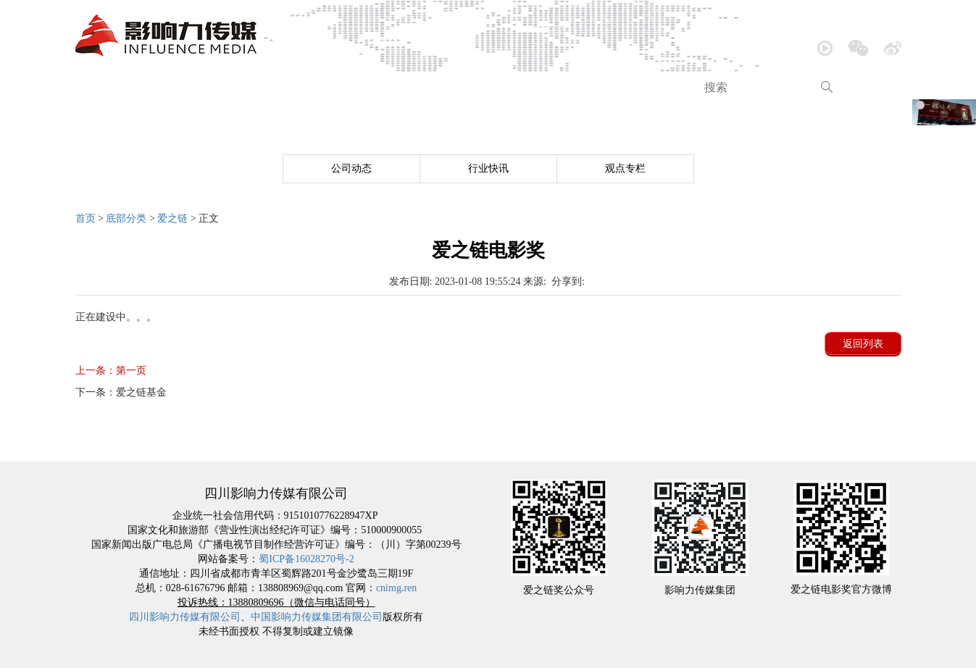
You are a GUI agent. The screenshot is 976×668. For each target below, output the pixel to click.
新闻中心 (245, 87)
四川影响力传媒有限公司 (185, 616)
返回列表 (863, 343)
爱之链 (172, 218)
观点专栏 (625, 168)
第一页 (110, 370)
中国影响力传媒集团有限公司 (317, 616)
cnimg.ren (396, 588)
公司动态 (351, 168)
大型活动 (401, 87)
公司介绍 (167, 87)
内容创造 (479, 87)
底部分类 (126, 218)
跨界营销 (635, 87)
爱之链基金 (121, 392)
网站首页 (125, 448)
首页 (101, 87)
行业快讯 (488, 168)
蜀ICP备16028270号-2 (306, 559)
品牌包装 (557, 87)
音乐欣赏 (323, 87)
